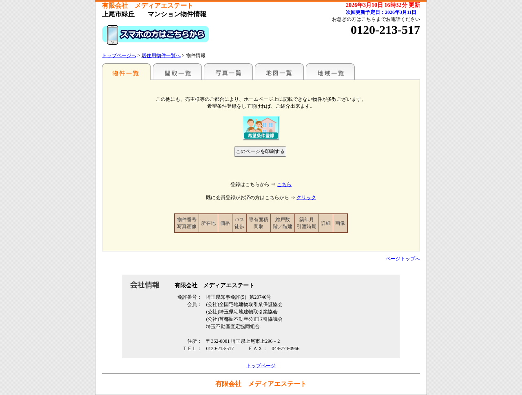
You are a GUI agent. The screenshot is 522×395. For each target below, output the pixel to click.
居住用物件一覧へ (161, 55)
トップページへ (119, 55)
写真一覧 (228, 71)
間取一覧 (177, 71)
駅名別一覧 (126, 71)
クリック (306, 197)
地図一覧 (279, 71)
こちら (284, 184)
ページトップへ (403, 259)
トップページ (261, 365)
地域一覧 (330, 71)
